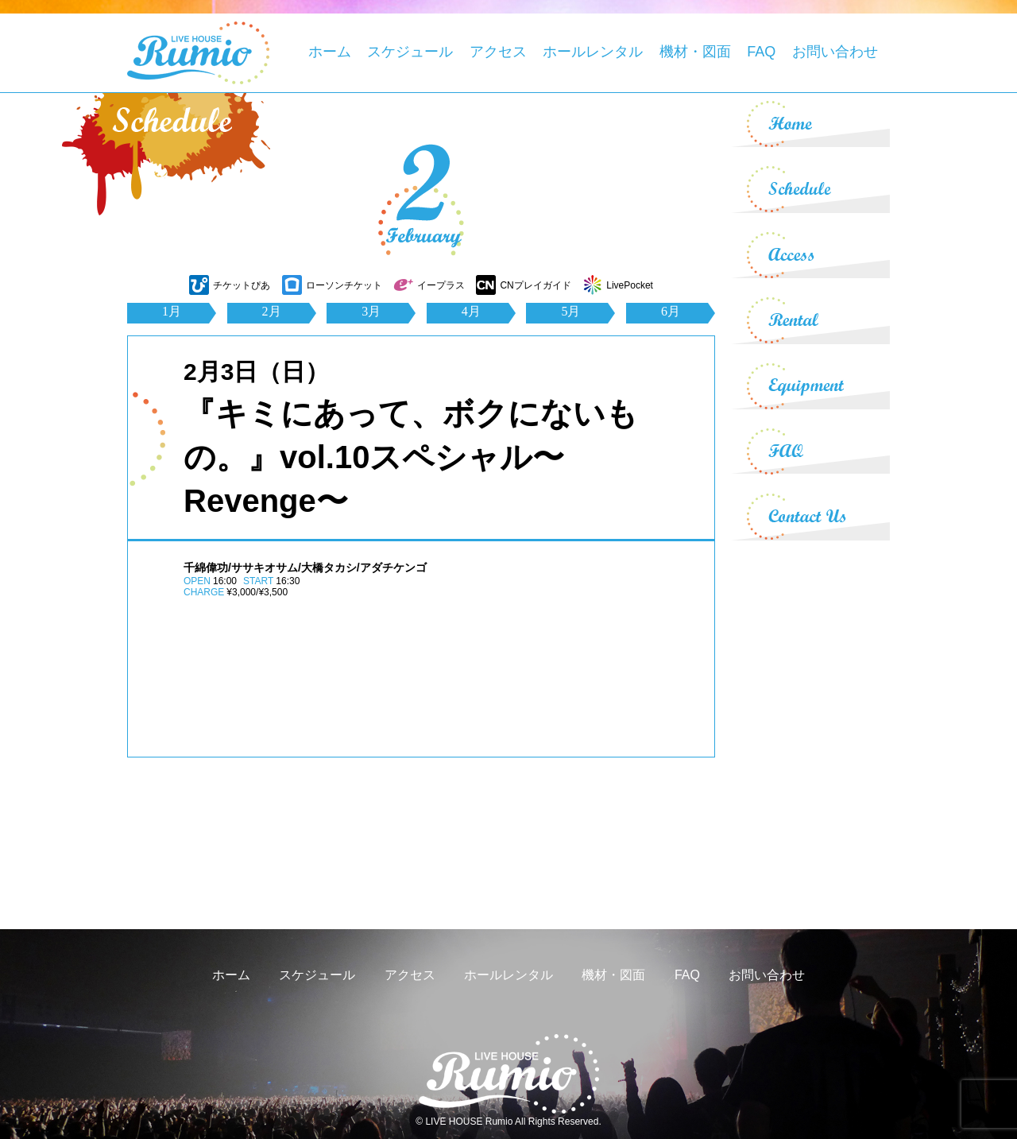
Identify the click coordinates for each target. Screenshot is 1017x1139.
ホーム (329, 52)
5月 (570, 311)
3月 (371, 311)
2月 (271, 311)
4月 (471, 311)
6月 (670, 311)
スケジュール (410, 52)
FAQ (761, 52)
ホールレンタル (593, 52)
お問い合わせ (835, 52)
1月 (171, 311)
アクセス (498, 52)
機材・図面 (695, 52)
